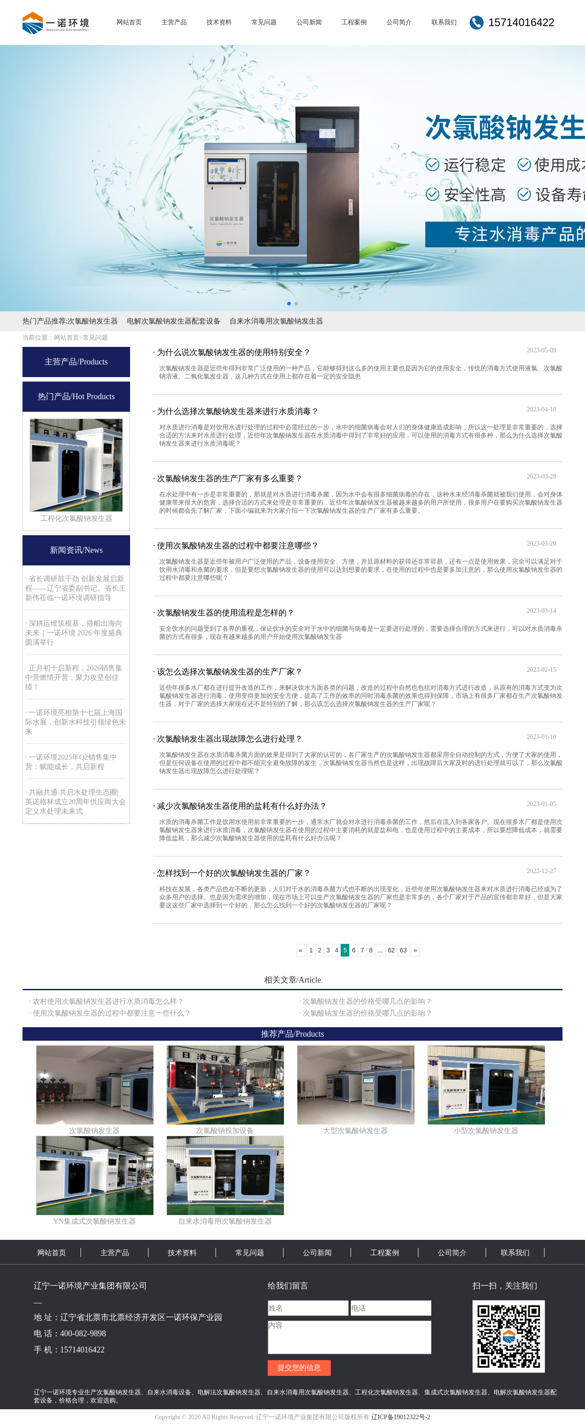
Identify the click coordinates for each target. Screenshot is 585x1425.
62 (391, 950)
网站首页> (68, 337)
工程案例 (384, 1253)
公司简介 (452, 1253)
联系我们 (515, 1253)
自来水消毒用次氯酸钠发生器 (276, 321)
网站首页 (51, 1253)
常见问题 (95, 337)
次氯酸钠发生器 (93, 321)
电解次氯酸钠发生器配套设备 (173, 321)
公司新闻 (317, 1253)
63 (403, 950)
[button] (289, 303)
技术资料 (182, 1253)
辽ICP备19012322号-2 (400, 1417)
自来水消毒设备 (169, 1392)
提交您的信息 (299, 1367)
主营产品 (114, 1253)
